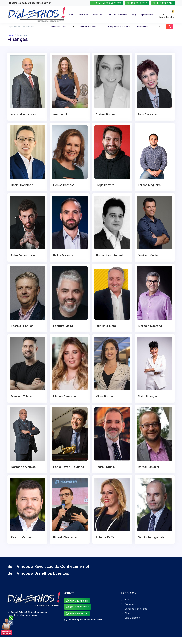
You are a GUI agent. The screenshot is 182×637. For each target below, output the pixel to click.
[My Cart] (170, 14)
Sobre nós (130, 604)
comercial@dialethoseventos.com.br (30, 2)
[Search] (162, 15)
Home (10, 35)
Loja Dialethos (132, 617)
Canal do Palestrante (136, 608)
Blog (127, 613)
